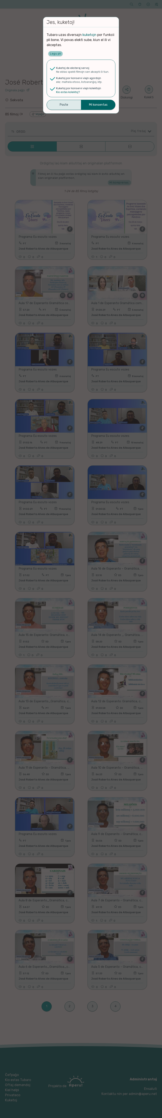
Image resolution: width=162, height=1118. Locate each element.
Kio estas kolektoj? (68, 92)
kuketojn (89, 35)
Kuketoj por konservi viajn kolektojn (78, 88)
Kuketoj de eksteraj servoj (72, 68)
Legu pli (55, 53)
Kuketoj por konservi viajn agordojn (78, 78)
